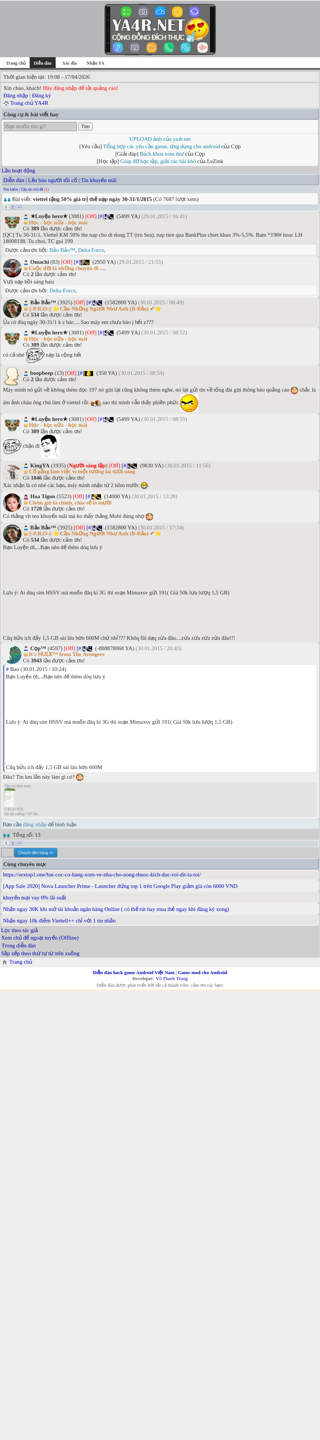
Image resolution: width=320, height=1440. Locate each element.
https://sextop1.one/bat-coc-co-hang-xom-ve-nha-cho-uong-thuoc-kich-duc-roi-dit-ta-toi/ (102, 875)
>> (19, 207)
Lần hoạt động (18, 170)
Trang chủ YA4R (29, 103)
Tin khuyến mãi (98, 180)
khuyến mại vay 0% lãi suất (34, 898)
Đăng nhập (15, 95)
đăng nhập (34, 824)
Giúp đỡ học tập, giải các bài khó (158, 161)
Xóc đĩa (69, 63)
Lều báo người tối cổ (52, 180)
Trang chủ (16, 63)
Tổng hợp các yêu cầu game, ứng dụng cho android (161, 146)
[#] (101, 216)
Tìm (85, 126)
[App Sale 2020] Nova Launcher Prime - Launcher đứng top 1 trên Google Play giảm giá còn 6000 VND (120, 886)
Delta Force (91, 250)
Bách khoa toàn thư (162, 154)
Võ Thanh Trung (172, 978)
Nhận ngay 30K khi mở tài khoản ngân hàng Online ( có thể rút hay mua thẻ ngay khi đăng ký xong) (116, 909)
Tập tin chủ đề (32, 189)
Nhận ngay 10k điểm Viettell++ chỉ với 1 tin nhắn (59, 921)
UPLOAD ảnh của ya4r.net (160, 139)
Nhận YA (96, 63)
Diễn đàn (13, 180)
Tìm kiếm (10, 189)
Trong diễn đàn (18, 945)
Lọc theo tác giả (19, 930)
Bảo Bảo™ (62, 250)
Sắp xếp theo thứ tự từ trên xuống (40, 953)
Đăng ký (41, 95)
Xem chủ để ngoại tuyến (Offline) (40, 938)
